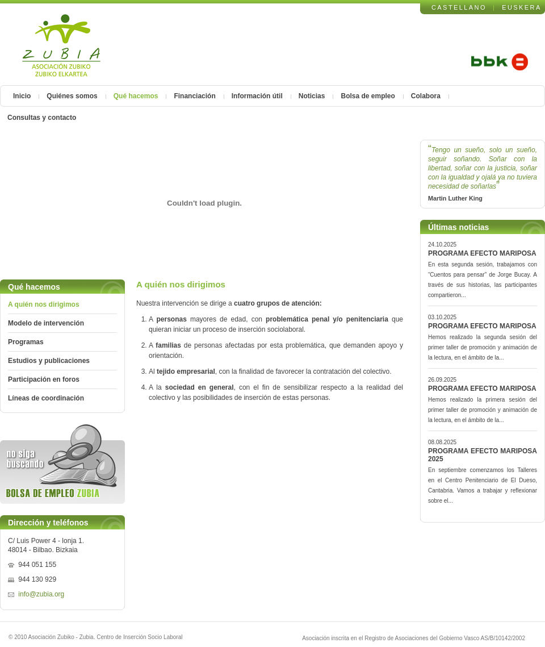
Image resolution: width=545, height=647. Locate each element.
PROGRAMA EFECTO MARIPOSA (482, 253)
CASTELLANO (459, 7)
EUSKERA (522, 7)
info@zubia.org (41, 594)
